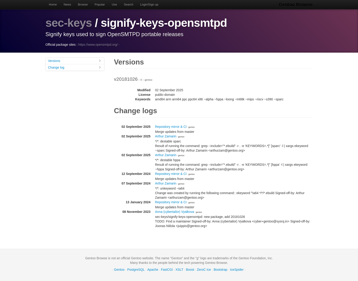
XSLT (179, 269)
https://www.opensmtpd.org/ (98, 44)
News (67, 4)
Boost (190, 269)
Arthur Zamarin (165, 136)
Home (53, 4)
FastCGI (167, 269)
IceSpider (236, 269)
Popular (100, 4)
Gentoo (119, 269)
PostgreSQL (136, 269)
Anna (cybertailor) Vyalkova (174, 212)
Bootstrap (220, 269)
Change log (74, 67)
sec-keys (68, 22)
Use (114, 4)
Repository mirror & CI (171, 126)
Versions (74, 61)
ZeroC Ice (204, 269)
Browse (83, 4)
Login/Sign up (149, 4)
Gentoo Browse (296, 4)
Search (128, 4)
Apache (152, 269)
